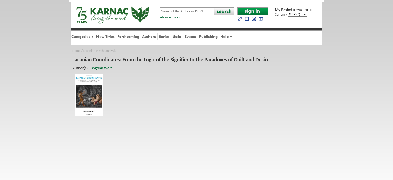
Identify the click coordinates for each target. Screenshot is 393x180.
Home (76, 51)
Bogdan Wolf (101, 68)
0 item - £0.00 (293, 10)
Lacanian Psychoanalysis (99, 51)
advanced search (171, 17)
